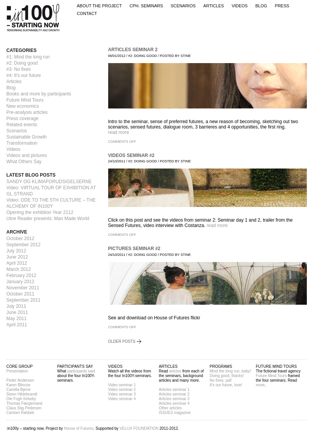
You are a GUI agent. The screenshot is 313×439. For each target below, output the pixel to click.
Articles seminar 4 (174, 403)
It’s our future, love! (226, 385)
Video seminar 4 (122, 399)
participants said (81, 371)
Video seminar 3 (122, 394)
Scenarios (183, 6)
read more (118, 132)
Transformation (22, 143)
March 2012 (19, 269)
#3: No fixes (19, 69)
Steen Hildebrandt (22, 394)
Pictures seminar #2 (134, 248)
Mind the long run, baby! (230, 371)
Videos (240, 6)
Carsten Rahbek (20, 413)
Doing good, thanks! (227, 376)
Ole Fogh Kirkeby (21, 399)
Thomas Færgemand (24, 403)
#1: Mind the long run (28, 57)
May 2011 (17, 318)
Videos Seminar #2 (131, 155)
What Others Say (24, 161)
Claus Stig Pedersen (24, 408)
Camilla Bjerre (19, 389)
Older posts (122, 341)
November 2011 (23, 287)
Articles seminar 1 (174, 389)
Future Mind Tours (25, 100)
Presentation (17, 371)
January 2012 (21, 281)
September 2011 (24, 300)
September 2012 (24, 244)
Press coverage (22, 118)
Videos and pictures (27, 155)
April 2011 (17, 324)
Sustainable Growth (27, 137)
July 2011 (16, 306)
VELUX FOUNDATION (139, 428)
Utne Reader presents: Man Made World (48, 218)
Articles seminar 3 (174, 399)
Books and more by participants (39, 94)
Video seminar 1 (122, 385)
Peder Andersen (20, 380)
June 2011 (17, 312)
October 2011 (21, 294)
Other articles (170, 408)
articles (175, 371)
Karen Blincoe (18, 385)
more (260, 385)
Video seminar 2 (122, 389)
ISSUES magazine (175, 413)
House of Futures (79, 428)
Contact (87, 14)
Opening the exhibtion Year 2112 (40, 212)
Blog (261, 6)
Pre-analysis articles (27, 112)
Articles (213, 6)
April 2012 (17, 263)
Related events (22, 124)
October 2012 (21, 238)
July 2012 (16, 251)
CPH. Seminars (146, 6)
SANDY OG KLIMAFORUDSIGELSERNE (49, 181)
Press (282, 6)
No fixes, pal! (221, 380)
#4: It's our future (24, 75)
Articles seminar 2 (133, 49)
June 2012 (17, 257)
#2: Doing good (22, 63)
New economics (23, 106)
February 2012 (22, 275)
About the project (99, 6)
